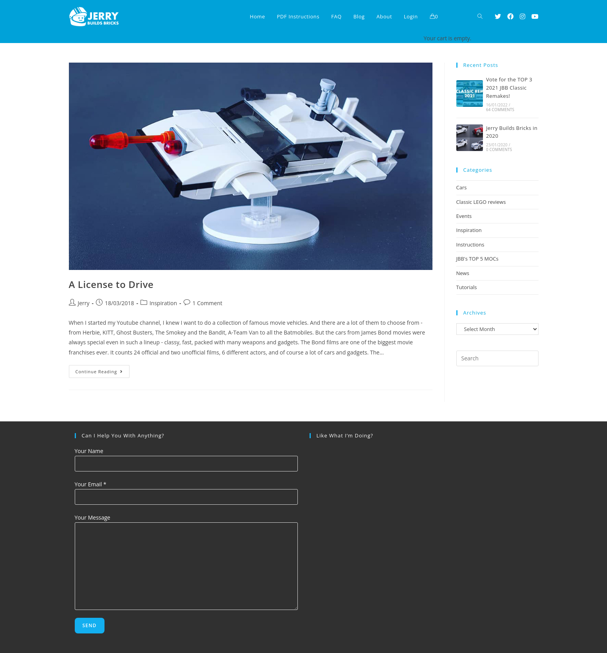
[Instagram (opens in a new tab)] (522, 16)
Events (464, 215)
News (462, 273)
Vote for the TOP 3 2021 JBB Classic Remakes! (509, 87)
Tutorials (466, 287)
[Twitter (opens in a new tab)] (498, 16)
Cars (461, 187)
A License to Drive (111, 284)
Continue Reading (103, 373)
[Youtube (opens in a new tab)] (535, 16)
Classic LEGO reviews (481, 201)
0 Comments (499, 149)
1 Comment (207, 303)
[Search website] (480, 16)
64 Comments (500, 109)
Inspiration (163, 303)
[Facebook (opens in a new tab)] (510, 16)
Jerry (84, 303)
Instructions (470, 244)
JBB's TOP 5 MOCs (477, 258)
